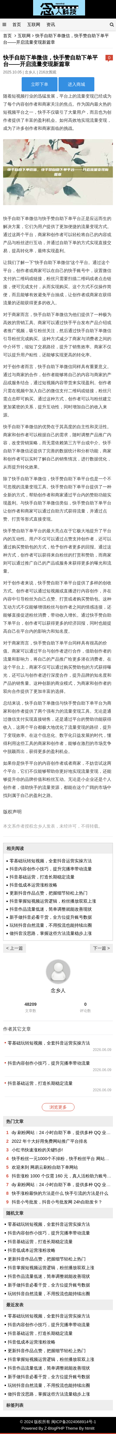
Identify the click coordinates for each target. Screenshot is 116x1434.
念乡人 (30, 72)
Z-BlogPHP (54, 1428)
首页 (16, 24)
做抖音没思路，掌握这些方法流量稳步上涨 (51, 933)
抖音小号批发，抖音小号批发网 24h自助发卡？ (57, 1201)
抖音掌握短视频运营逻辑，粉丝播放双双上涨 (53, 901)
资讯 (50, 24)
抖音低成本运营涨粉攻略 (33, 884)
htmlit (89, 1428)
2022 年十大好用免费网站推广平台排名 (50, 1141)
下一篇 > (101, 948)
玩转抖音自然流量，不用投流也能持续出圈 (51, 925)
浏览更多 (58, 1107)
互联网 (33, 24)
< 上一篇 (14, 948)
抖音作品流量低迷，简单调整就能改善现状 (51, 909)
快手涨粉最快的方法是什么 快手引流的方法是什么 (60, 1193)
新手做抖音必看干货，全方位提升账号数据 (51, 917)
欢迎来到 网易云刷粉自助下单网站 (45, 1167)
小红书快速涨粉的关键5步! (37, 1149)
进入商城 (76, 84)
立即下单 (39, 84)
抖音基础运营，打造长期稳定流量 (42, 876)
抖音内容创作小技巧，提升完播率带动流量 (51, 868)
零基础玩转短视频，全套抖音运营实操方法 (51, 860)
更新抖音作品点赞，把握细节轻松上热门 (49, 893)
